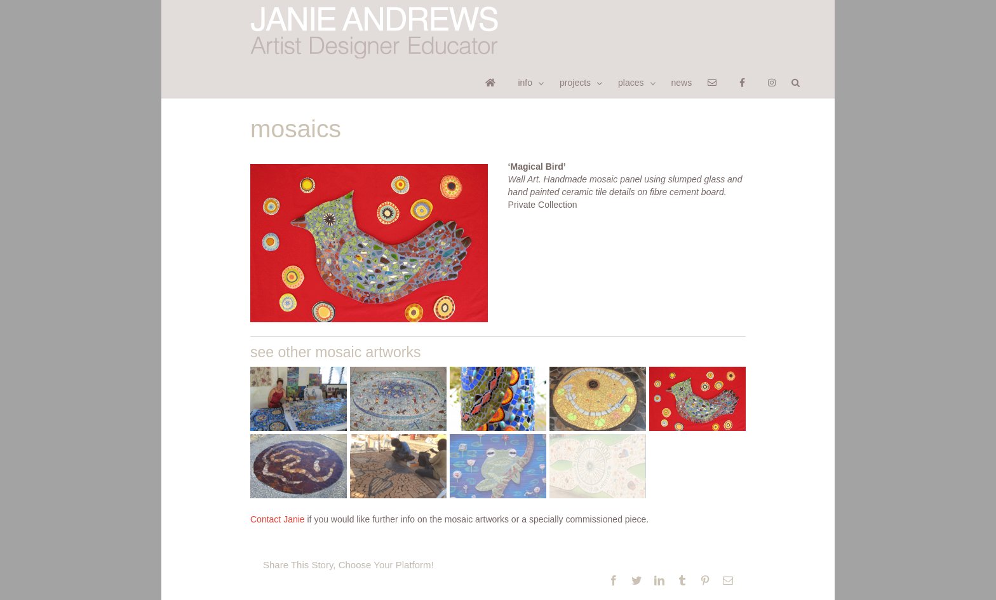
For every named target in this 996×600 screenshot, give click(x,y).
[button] (795, 82)
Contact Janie (277, 519)
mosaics (295, 128)
